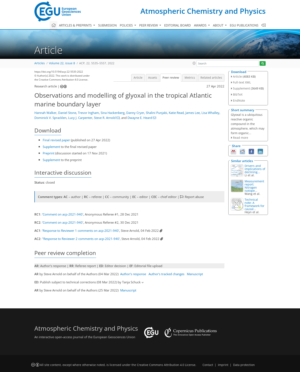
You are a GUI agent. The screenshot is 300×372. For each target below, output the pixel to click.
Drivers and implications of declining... (255, 169)
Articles (39, 63)
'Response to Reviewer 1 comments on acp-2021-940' (80, 230)
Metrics (190, 77)
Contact (207, 365)
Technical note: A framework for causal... (254, 204)
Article (138, 77)
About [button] (218, 25)
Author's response (133, 274)
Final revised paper (56, 140)
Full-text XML (242, 82)
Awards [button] (200, 25)
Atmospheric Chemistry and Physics (203, 11)
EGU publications (244, 25)
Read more (240, 138)
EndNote (239, 100)
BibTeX (237, 94)
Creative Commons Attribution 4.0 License (166, 365)
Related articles (211, 77)
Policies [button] (127, 25)
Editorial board (177, 25)
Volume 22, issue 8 (62, 63)
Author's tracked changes (166, 274)
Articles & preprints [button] (75, 25)
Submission (107, 25)
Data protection (244, 365)
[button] (194, 63)
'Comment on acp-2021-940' (62, 214)
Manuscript (195, 274)
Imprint (223, 365)
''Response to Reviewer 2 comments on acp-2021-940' (81, 239)
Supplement (51, 147)
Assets (152, 77)
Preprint (48, 153)
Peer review (170, 77)
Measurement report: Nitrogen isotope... (254, 186)
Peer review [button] (149, 25)
